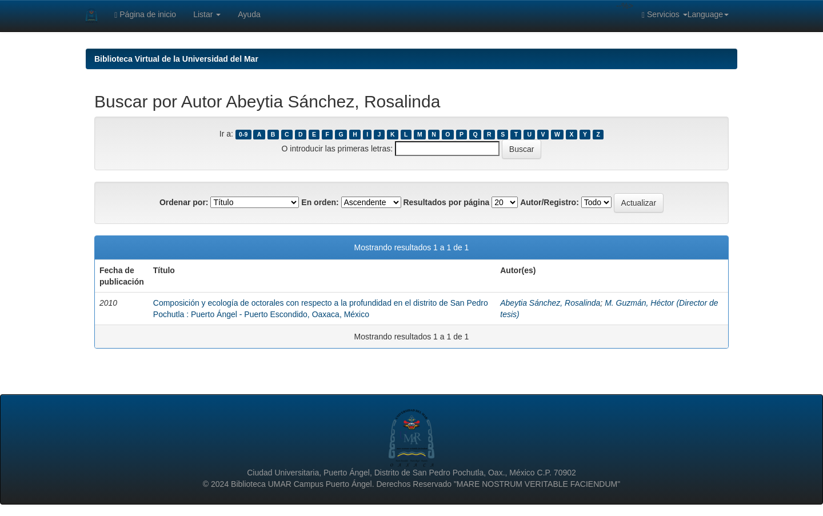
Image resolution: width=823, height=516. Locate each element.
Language (708, 14)
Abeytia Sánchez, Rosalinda (550, 302)
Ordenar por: (184, 202)
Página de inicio (145, 14)
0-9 (243, 134)
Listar (207, 14)
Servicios (665, 14)
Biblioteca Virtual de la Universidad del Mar (176, 58)
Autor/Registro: (549, 202)
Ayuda (249, 14)
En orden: (319, 202)
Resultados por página (446, 202)
